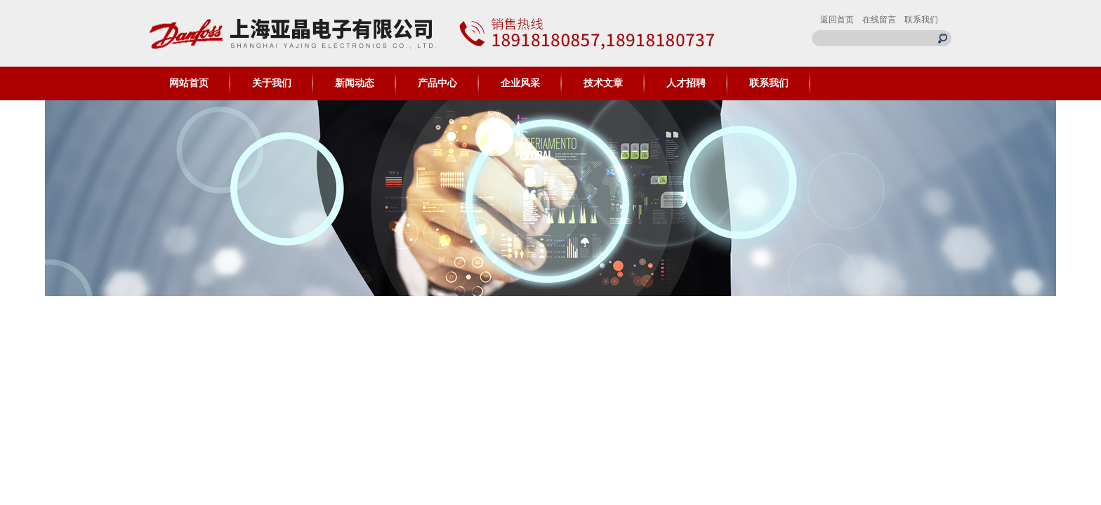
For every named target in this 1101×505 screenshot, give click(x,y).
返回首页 (837, 20)
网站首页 (189, 83)
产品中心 (437, 83)
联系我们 (921, 20)
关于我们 (271, 83)
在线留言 (879, 20)
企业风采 (520, 83)
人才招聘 (686, 83)
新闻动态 (354, 83)
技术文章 (603, 83)
